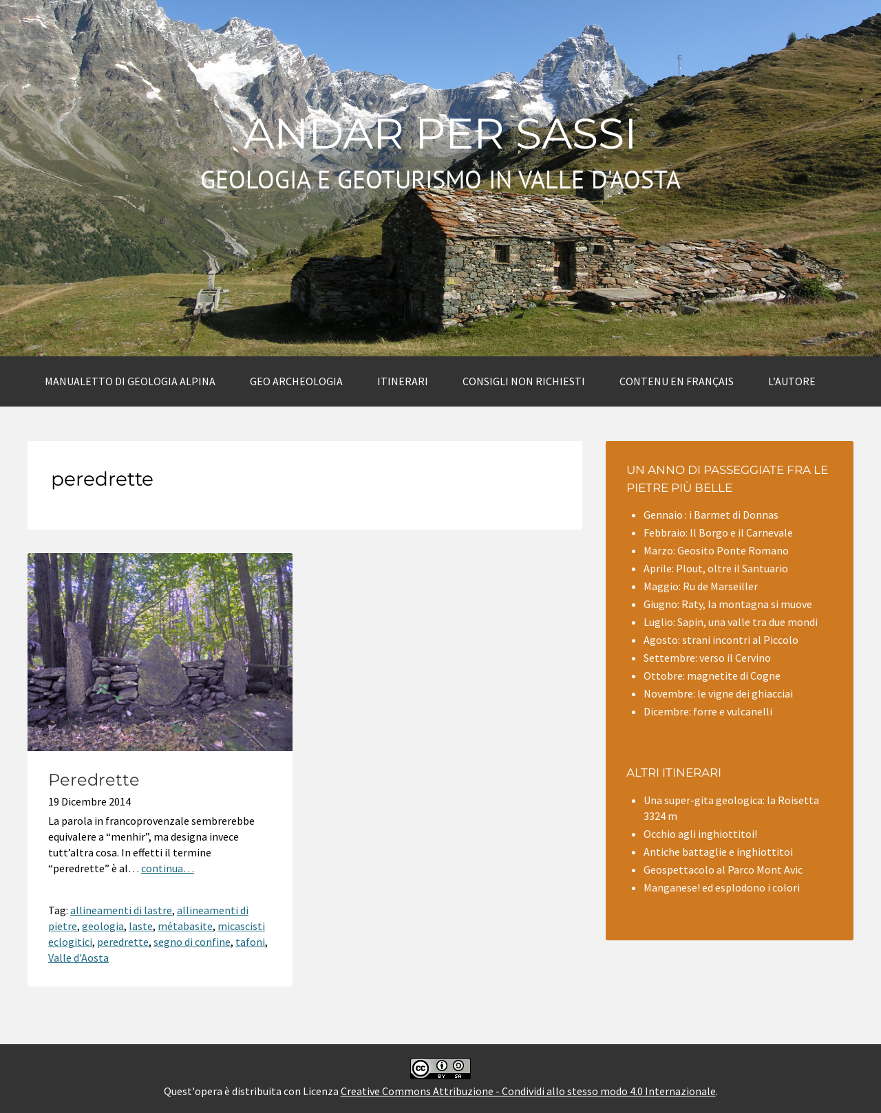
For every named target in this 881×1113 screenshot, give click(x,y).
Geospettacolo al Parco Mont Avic (723, 869)
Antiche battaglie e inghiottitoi (718, 851)
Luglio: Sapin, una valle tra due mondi (731, 622)
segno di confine (192, 942)
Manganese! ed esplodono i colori (722, 887)
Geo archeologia (296, 381)
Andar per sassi (440, 133)
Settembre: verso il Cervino (707, 657)
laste (141, 926)
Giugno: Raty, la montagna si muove (728, 604)
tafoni (250, 942)
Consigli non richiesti (524, 381)
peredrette (123, 942)
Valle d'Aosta (78, 957)
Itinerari (402, 381)
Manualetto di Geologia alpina (130, 381)
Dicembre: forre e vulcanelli (708, 711)
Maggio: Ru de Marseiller (701, 586)
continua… (167, 868)
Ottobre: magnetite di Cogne (712, 675)
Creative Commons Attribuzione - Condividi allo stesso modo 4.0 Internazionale (528, 1091)
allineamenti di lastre (121, 910)
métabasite (185, 926)
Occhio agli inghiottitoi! (700, 834)
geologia (103, 926)
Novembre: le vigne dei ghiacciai (718, 693)
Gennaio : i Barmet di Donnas (711, 514)
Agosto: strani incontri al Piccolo (721, 640)
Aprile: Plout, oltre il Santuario (716, 568)
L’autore (792, 381)
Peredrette (94, 780)
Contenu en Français (676, 381)
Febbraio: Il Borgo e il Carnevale (718, 532)
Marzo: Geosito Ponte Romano (716, 550)
